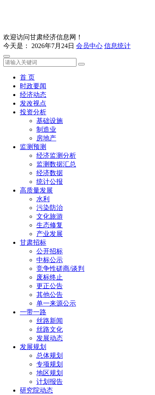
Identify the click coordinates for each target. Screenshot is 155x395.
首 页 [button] (27, 77)
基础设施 (49, 120)
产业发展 (49, 233)
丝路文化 (49, 329)
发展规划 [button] (33, 346)
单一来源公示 (56, 303)
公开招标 (49, 251)
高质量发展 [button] (36, 190)
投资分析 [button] (33, 112)
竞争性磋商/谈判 (60, 268)
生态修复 (49, 225)
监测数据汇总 (56, 164)
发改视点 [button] (33, 103)
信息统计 (117, 45)
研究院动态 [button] (36, 390)
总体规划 (49, 355)
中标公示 (49, 259)
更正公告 (49, 285)
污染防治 (49, 207)
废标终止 (49, 277)
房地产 (46, 138)
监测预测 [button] (33, 146)
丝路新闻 (49, 320)
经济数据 (49, 172)
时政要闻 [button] (33, 85)
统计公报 (49, 181)
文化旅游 (49, 216)
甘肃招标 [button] (33, 242)
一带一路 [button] (33, 312)
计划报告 (49, 381)
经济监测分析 (56, 155)
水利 (43, 198)
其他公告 (49, 294)
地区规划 (49, 372)
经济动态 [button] (33, 94)
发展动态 (49, 338)
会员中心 (89, 45)
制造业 (46, 129)
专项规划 (49, 364)
